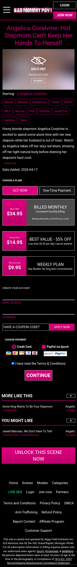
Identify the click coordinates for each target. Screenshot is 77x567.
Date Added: (11, 170)
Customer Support (38, 531)
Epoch (40, 551)
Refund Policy (52, 512)
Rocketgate (51, 551)
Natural (19, 111)
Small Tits (61, 111)
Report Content (24, 521)
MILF (7, 111)
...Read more (9, 163)
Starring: (8, 94)
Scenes (27, 483)
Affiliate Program (51, 521)
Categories (60, 483)
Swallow (9, 120)
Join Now (64, 15)
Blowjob (23, 102)
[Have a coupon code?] (25, 327)
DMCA (69, 503)
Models (42, 483)
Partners (62, 492)
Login (64, 5)
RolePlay (44, 111)
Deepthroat (39, 102)
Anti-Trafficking (26, 512)
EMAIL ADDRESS (11, 302)
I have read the (40, 363)
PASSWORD (8, 317)
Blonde (8, 102)
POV (32, 111)
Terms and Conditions (19, 503)
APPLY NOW (62, 327)
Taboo (24, 120)
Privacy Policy (50, 503)
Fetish (68, 102)
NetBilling (67, 551)
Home (13, 483)
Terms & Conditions (51, 363)
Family (55, 102)
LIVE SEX (15, 492)
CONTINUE (38, 375)
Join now (45, 492)
